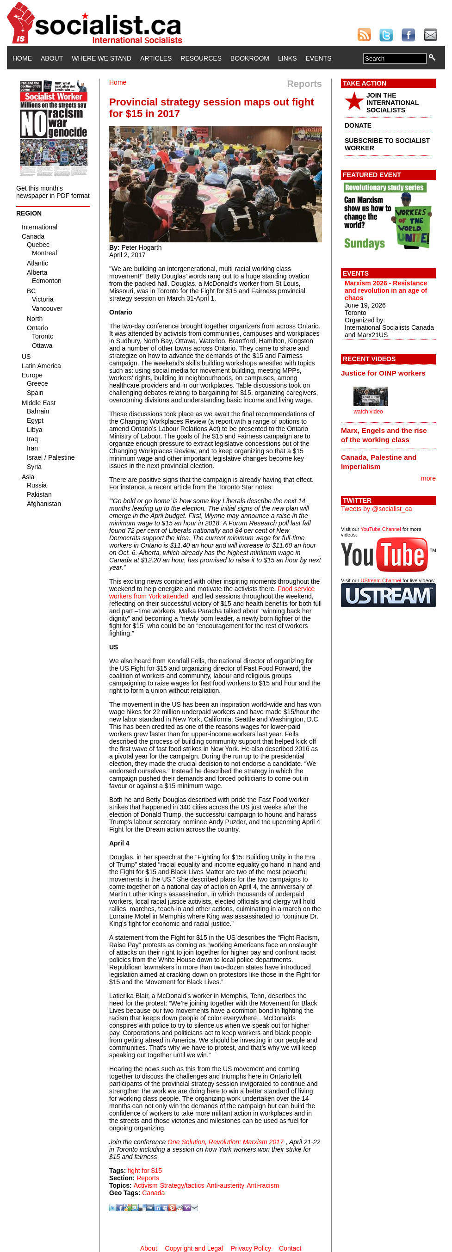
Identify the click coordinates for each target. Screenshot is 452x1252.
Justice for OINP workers (383, 373)
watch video (368, 411)
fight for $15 (145, 1170)
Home (22, 58)
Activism (146, 1185)
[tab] (388, 372)
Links (287, 58)
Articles (156, 58)
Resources (201, 58)
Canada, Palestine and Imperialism (378, 461)
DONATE (358, 125)
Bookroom (249, 58)
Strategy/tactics (182, 1185)
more (428, 478)
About (52, 58)
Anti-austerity (225, 1185)
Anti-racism (263, 1185)
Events (318, 58)
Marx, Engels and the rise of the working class (384, 435)
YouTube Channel (380, 529)
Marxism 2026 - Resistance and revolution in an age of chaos (386, 290)
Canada (153, 1192)
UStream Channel (381, 580)
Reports (147, 1178)
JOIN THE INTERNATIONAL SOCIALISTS (392, 103)
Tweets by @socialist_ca (376, 508)
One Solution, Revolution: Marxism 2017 (225, 1142)
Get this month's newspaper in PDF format (53, 192)
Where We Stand (101, 58)
